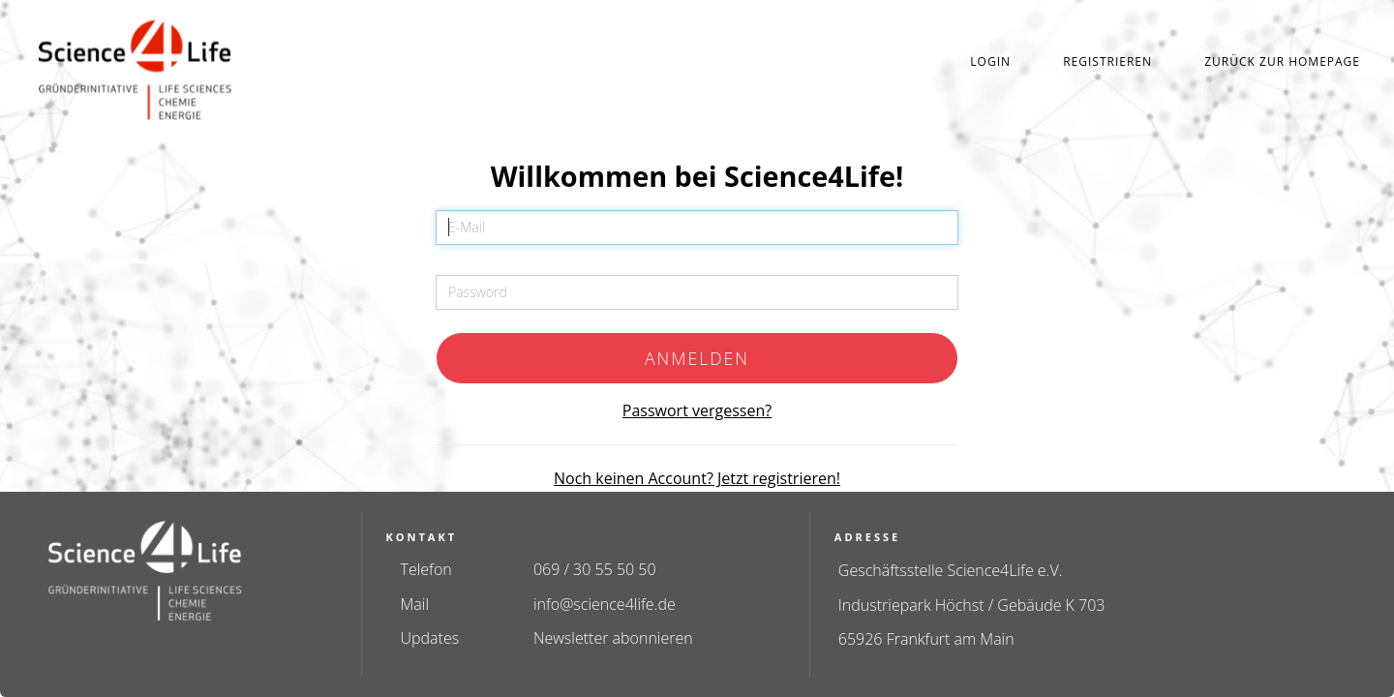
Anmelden (697, 358)
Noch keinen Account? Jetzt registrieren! (697, 478)
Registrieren (1107, 61)
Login (990, 61)
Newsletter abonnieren (613, 638)
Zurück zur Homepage (1282, 61)
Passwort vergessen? (697, 410)
